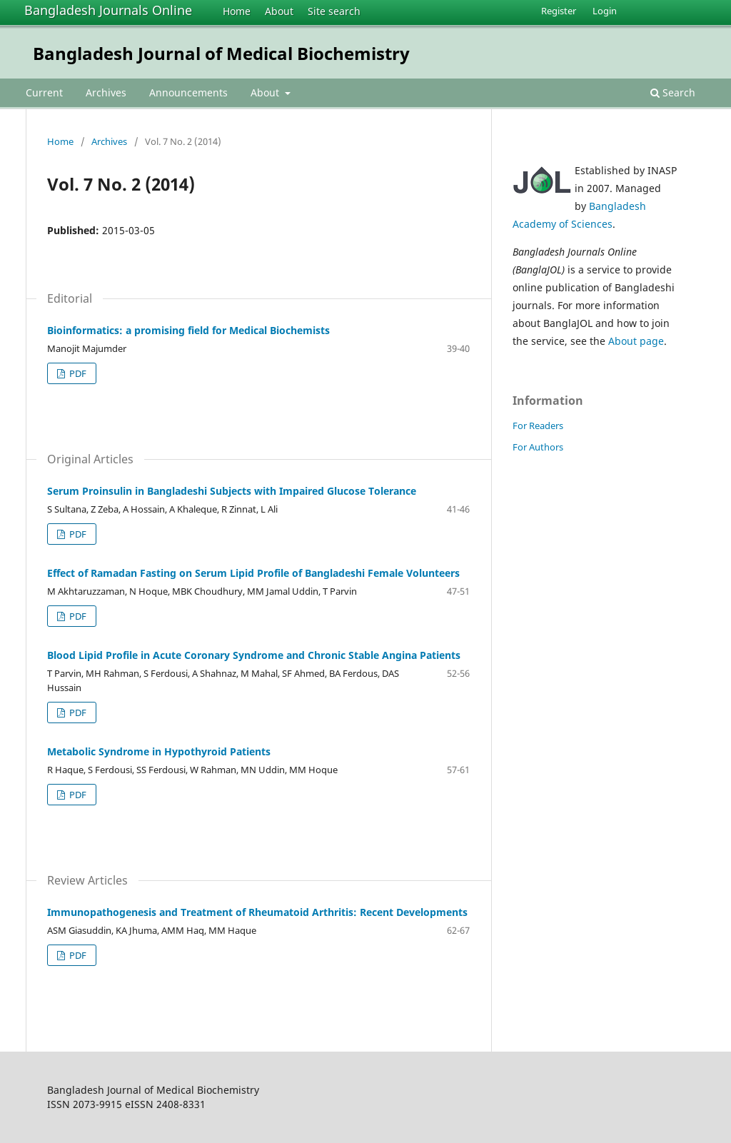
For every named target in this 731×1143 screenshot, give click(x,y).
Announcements (188, 92)
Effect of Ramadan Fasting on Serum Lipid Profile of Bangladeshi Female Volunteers (253, 573)
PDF (76, 373)
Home (237, 11)
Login (605, 10)
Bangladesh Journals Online (108, 10)
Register (558, 10)
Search (672, 92)
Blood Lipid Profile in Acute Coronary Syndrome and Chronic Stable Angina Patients (253, 655)
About (279, 11)
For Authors (538, 446)
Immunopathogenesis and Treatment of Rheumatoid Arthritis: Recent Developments (257, 912)
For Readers (538, 425)
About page (636, 341)
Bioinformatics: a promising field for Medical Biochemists (188, 330)
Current (44, 92)
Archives (106, 92)
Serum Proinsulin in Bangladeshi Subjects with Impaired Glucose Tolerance (231, 491)
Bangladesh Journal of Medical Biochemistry (221, 53)
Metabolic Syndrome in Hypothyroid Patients (159, 751)
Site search (334, 11)
